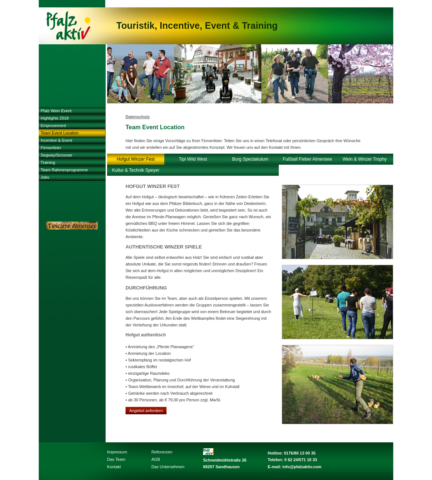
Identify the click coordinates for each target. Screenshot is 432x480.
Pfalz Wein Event (56, 111)
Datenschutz (138, 116)
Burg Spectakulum (250, 159)
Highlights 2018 (55, 118)
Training (48, 162)
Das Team (116, 459)
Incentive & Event (56, 140)
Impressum (117, 452)
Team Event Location (60, 133)
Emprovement (53, 125)
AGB (155, 459)
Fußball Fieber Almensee (307, 159)
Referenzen (161, 452)
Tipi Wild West (193, 159)
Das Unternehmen (167, 466)
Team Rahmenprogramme (64, 170)
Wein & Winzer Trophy (365, 159)
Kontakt (114, 466)
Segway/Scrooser (56, 155)
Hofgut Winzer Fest (136, 159)
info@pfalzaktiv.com (302, 466)
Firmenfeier (51, 147)
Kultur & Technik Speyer (136, 170)
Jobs (45, 177)
